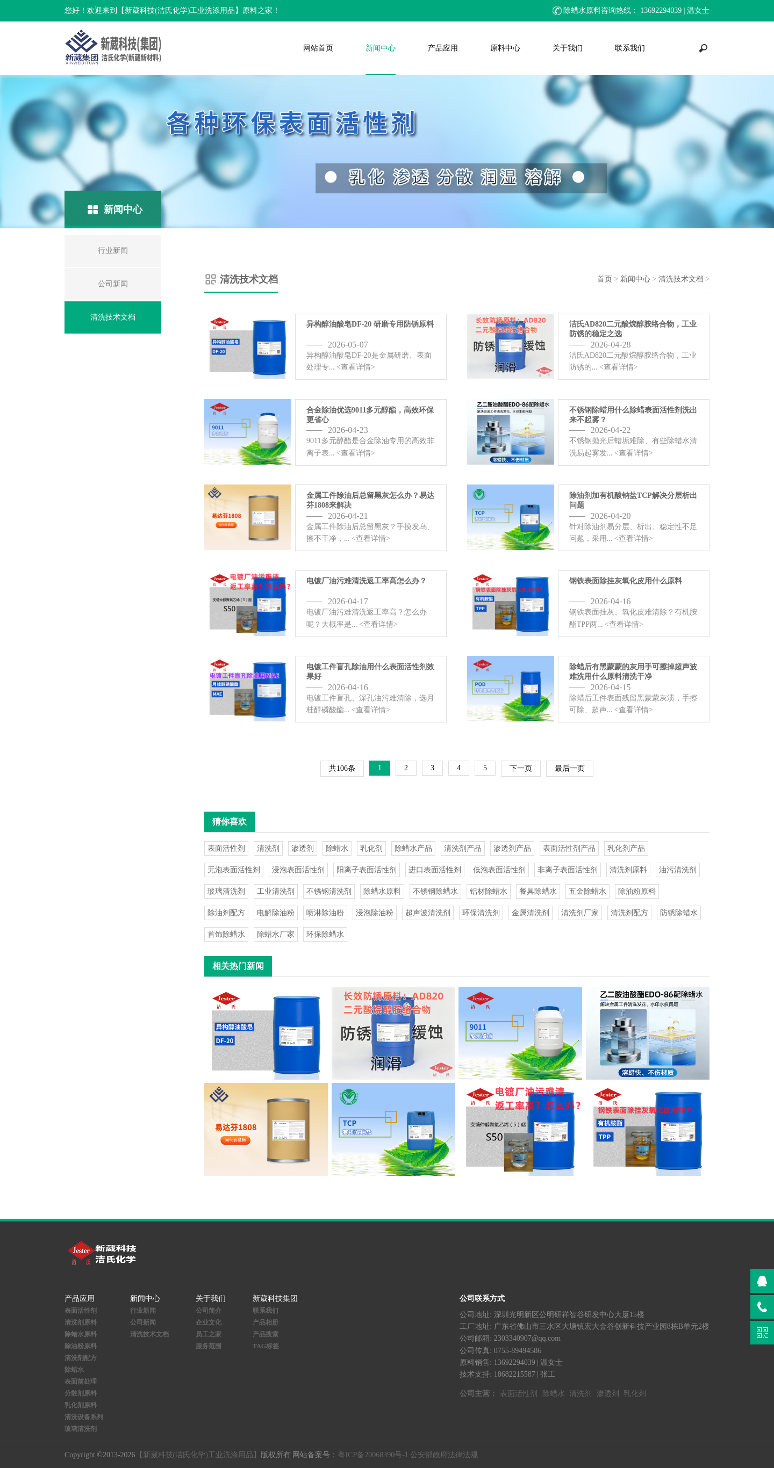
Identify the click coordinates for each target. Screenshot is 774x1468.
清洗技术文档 (681, 279)
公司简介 (208, 1310)
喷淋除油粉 (325, 913)
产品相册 (265, 1322)
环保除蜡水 (325, 934)
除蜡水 (337, 848)
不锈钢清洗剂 (329, 891)
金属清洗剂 (530, 913)
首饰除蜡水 (226, 934)
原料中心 (505, 48)
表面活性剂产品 (569, 848)
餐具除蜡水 (538, 891)
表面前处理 (80, 1381)
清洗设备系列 (83, 1417)
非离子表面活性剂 (568, 870)
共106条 (342, 768)
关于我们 (568, 48)
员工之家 (208, 1334)
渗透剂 (302, 848)
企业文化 (208, 1322)
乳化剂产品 (626, 848)
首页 (604, 279)
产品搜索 (265, 1334)
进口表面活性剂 (434, 870)
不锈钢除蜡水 (435, 891)
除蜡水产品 (413, 848)
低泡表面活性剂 (499, 870)
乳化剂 (371, 848)
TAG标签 (266, 1346)
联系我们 (630, 48)
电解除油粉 (276, 913)
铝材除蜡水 (488, 891)
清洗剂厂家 (580, 913)
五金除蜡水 (587, 891)
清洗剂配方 (629, 913)
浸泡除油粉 (374, 913)
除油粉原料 (637, 891)
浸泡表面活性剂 (298, 870)
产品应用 (443, 48)
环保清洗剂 (481, 913)
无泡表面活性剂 (233, 870)
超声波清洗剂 (427, 913)
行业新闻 (143, 1310)
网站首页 (318, 48)
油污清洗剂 (678, 870)
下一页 (521, 768)
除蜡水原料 (382, 891)
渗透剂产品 (512, 848)
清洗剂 (268, 848)
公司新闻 (143, 1322)
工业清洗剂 (276, 891)
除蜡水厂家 (276, 934)
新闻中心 (381, 48)
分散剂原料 (80, 1393)
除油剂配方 (226, 913)
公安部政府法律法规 (444, 1455)
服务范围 (208, 1346)
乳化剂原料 (80, 1405)
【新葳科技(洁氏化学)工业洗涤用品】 (198, 1455)
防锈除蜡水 (679, 913)
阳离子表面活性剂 (366, 870)
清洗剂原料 (628, 870)
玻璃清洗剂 (226, 891)
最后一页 (570, 768)
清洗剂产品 (463, 848)
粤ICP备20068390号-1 (373, 1455)
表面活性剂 (226, 848)
